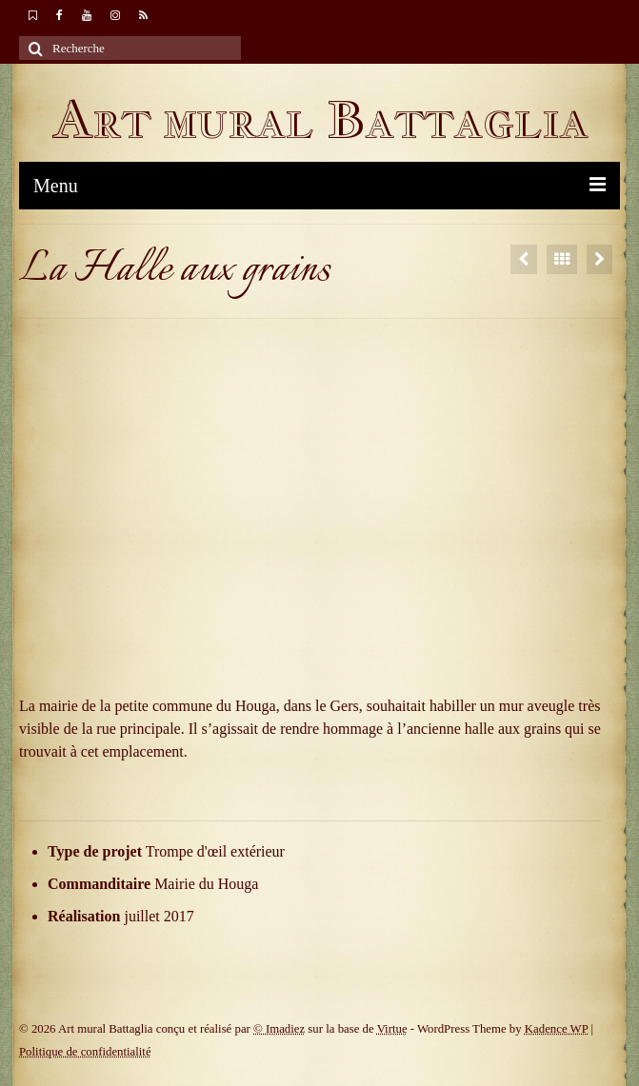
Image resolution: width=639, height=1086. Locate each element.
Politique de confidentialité (85, 1051)
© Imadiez (279, 1029)
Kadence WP (556, 1029)
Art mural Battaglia (320, 119)
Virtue (392, 1029)
